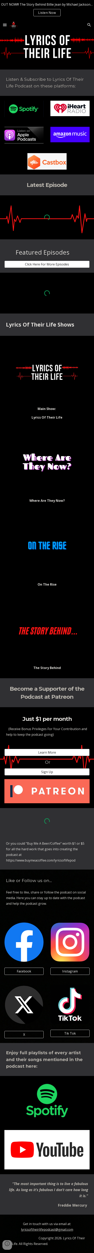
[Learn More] (47, 752)
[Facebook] (24, 971)
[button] (5, 24)
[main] (47, 82)
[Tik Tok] (70, 1033)
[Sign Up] (47, 771)
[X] (24, 1034)
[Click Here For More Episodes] (47, 264)
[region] (47, 9)
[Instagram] (70, 971)
